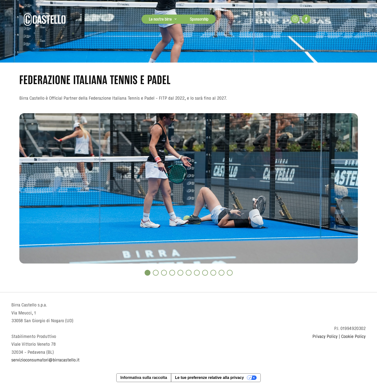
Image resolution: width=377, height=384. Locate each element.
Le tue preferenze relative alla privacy (209, 378)
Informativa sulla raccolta (143, 378)
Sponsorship (199, 19)
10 (221, 273)
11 (230, 273)
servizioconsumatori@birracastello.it (45, 360)
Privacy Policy (325, 336)
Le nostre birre (160, 19)
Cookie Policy (353, 336)
